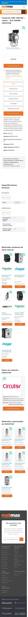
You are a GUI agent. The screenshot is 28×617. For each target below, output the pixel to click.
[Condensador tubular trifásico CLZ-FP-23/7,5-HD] (7, 462)
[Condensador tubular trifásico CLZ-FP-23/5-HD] (20, 438)
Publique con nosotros (5, 591)
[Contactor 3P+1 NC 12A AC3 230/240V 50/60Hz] (7, 345)
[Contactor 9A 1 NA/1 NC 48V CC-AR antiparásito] (7, 270)
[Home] (7, 7)
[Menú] (24, 7)
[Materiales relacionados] (13, 108)
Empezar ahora (4, 3)
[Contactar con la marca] (13, 113)
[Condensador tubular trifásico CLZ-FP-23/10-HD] (7, 438)
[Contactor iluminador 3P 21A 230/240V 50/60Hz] (20, 270)
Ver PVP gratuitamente (13, 65)
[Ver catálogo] (13, 103)
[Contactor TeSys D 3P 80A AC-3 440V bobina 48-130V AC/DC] (20, 308)
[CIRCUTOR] (12, 386)
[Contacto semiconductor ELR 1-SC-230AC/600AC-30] (7, 308)
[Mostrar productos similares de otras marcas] (13, 83)
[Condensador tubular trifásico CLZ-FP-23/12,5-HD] (20, 462)
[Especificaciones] (13, 89)
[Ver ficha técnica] (13, 94)
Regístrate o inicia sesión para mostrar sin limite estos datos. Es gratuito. (14, 76)
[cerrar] (25, 2)
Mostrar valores (6, 197)
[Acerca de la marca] (13, 99)
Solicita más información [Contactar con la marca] (13, 408)
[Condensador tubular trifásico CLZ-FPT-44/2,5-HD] (7, 486)
